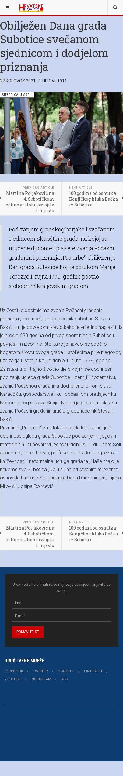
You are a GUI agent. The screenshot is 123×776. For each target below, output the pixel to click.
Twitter (40, 671)
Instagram (41, 679)
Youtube (13, 679)
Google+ (66, 671)
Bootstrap (13, 729)
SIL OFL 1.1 (74, 743)
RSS (64, 679)
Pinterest (93, 671)
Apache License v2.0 (32, 735)
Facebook (14, 671)
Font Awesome (17, 743)
